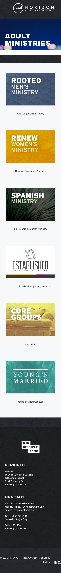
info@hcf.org (20, 519)
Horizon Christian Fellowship (34, 557)
